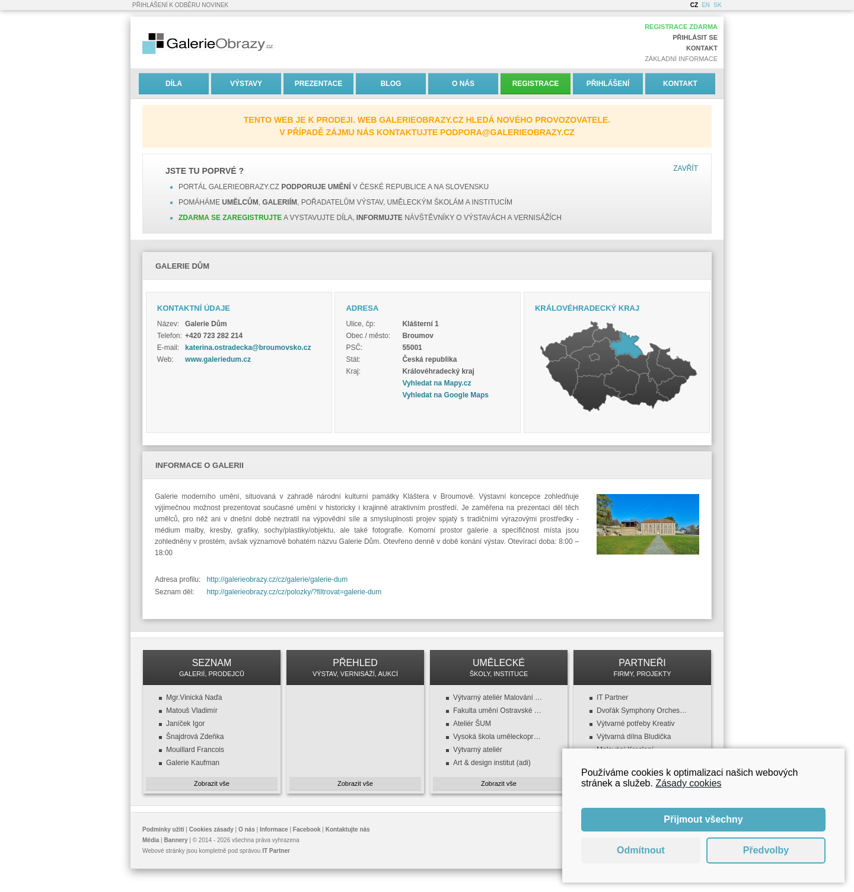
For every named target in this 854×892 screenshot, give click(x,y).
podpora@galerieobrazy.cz (507, 132)
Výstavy (246, 83)
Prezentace (318, 83)
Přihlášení (608, 83)
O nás (463, 83)
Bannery (176, 840)
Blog (391, 83)
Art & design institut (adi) (492, 763)
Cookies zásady (211, 829)
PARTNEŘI (642, 667)
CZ (694, 5)
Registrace (535, 83)
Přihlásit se (695, 37)
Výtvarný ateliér (477, 750)
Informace (274, 829)
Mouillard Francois (195, 750)
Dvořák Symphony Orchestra (642, 710)
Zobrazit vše (212, 783)
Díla (173, 83)
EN (706, 5)
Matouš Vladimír (192, 710)
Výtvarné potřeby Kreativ (635, 723)
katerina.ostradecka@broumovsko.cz (248, 347)
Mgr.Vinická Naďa (194, 697)
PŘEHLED (355, 667)
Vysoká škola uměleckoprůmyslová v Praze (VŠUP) (498, 736)
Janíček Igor (185, 723)
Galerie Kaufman (192, 763)
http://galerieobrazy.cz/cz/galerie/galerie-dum (277, 579)
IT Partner (612, 697)
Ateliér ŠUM (472, 723)
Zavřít (685, 168)
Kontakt (702, 48)
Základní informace (681, 58)
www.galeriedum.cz (218, 359)
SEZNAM (211, 667)
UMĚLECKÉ (498, 667)
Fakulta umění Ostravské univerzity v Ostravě (498, 710)
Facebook (307, 829)
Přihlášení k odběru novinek (180, 5)
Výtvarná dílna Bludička (634, 736)
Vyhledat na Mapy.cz (436, 383)
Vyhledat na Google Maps (445, 395)
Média (150, 840)
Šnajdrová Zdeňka (195, 736)
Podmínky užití (163, 829)
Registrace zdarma (681, 26)
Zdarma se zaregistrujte (230, 218)
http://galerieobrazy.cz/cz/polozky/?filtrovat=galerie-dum (293, 592)
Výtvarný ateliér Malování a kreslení (498, 697)
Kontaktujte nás (348, 829)
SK (717, 5)
